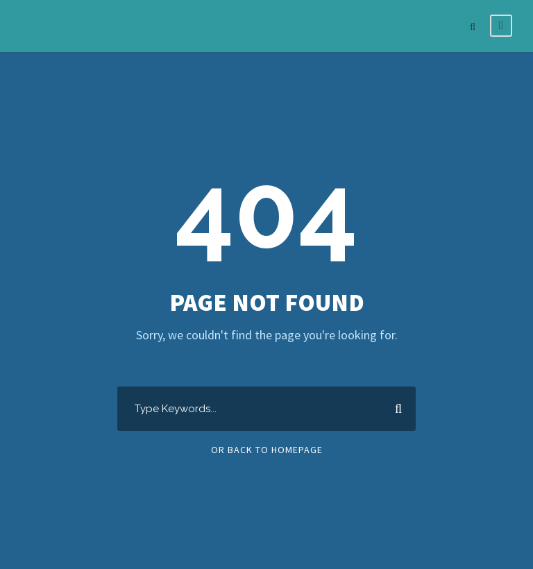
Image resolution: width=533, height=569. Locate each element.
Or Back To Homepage (267, 449)
